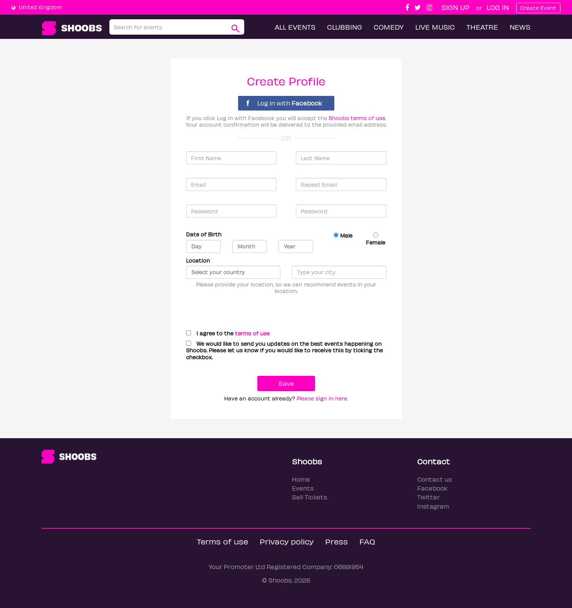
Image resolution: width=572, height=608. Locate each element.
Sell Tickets (309, 497)
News (520, 27)
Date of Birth (203, 234)
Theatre (482, 27)
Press (336, 541)
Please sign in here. (322, 398)
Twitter (428, 497)
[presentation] (240, 309)
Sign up (455, 7)
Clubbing (344, 27)
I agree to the (228, 333)
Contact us (434, 479)
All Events (295, 27)
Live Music (435, 27)
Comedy (389, 27)
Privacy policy (287, 541)
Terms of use (222, 541)
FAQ (367, 541)
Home (301, 479)
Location (198, 260)
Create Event (538, 8)
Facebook (432, 488)
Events (303, 488)
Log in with (284, 103)
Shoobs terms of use (357, 118)
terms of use (252, 333)
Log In (497, 7)
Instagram (433, 506)
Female (375, 239)
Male (343, 235)
